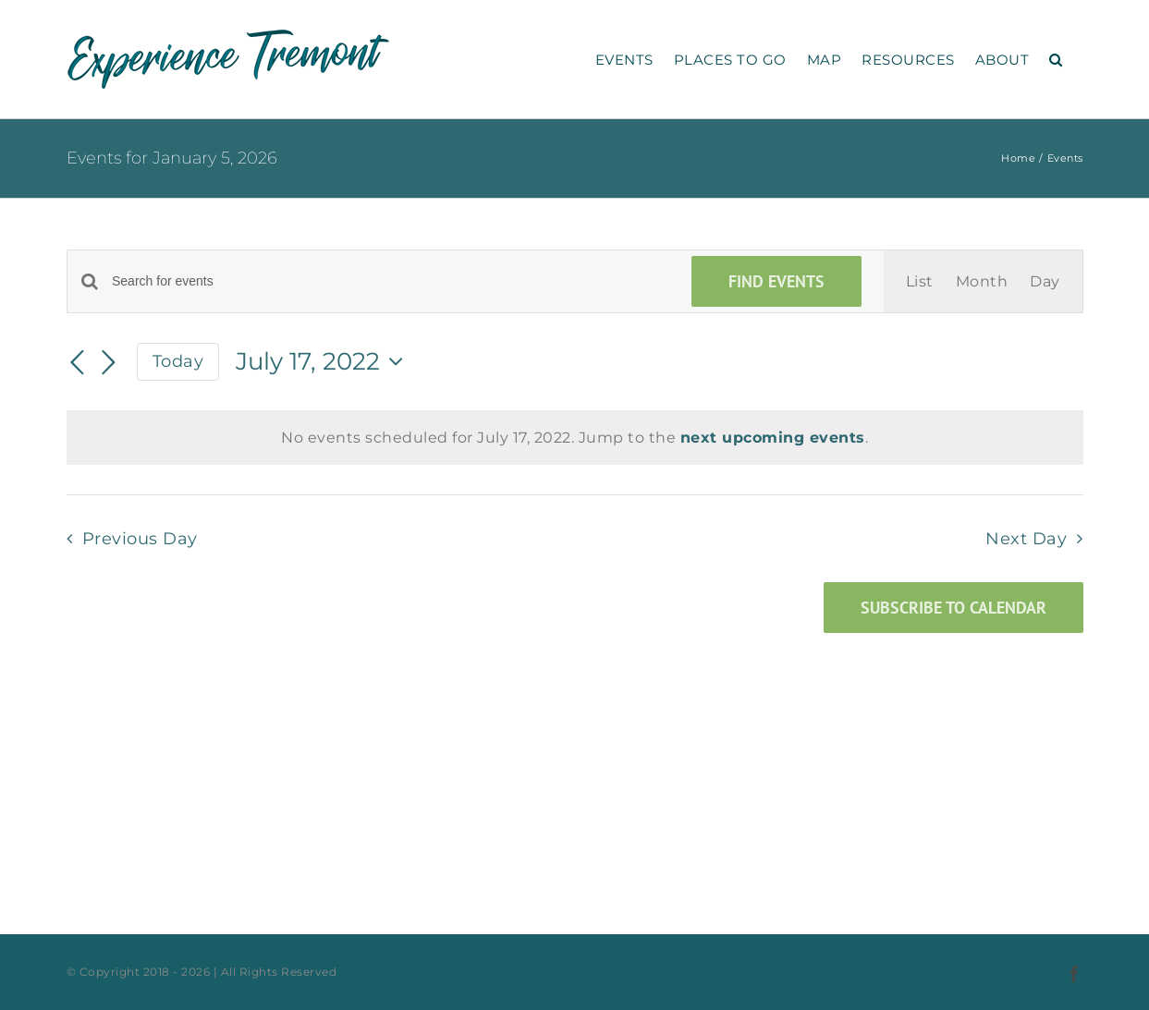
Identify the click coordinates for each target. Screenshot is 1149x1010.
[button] (1056, 59)
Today (178, 361)
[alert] (575, 437)
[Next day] (109, 363)
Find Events (776, 281)
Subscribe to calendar (953, 607)
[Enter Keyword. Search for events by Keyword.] (390, 281)
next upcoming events (772, 437)
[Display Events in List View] (920, 281)
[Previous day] (78, 363)
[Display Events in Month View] (982, 281)
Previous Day (140, 538)
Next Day (1026, 538)
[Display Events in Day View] (1045, 281)
